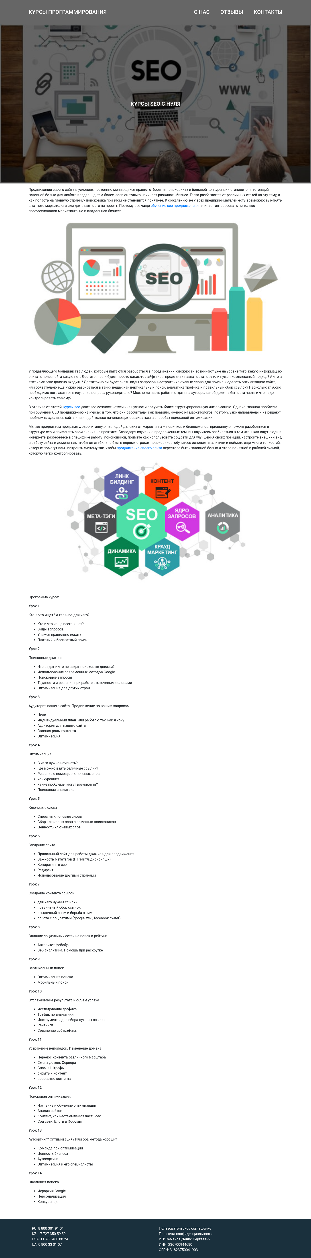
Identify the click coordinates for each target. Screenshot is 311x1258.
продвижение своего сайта (139, 448)
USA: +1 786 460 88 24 (50, 1239)
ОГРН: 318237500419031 (179, 1250)
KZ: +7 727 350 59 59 (49, 1234)
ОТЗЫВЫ (231, 12)
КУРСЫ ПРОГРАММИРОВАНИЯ (68, 12)
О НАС (202, 12)
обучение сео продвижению (174, 206)
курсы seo (71, 407)
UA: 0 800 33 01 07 (47, 1244)
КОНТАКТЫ (268, 12)
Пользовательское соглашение (185, 1228)
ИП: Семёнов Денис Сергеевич (184, 1239)
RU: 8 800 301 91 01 (48, 1228)
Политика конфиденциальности (186, 1234)
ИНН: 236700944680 (175, 1244)
